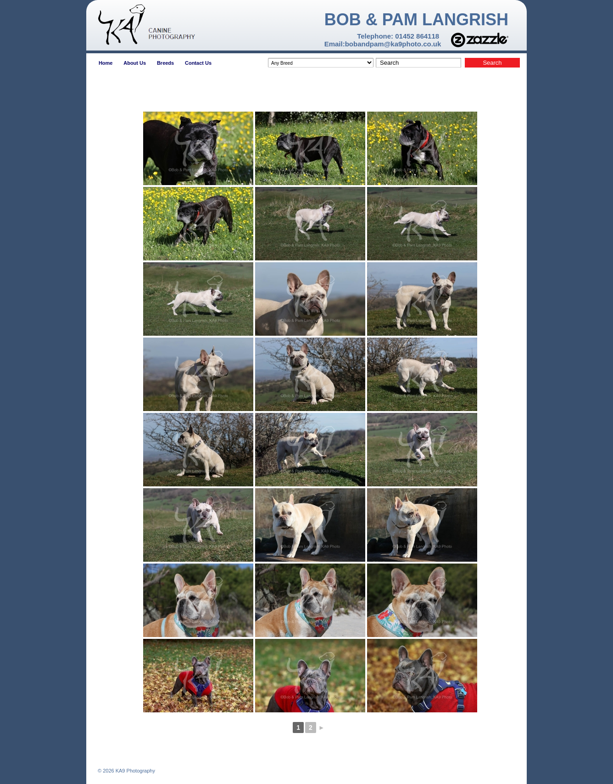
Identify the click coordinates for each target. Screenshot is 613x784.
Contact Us (198, 63)
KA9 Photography (134, 770)
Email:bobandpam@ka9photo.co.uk (382, 44)
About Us (134, 63)
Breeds (165, 63)
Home (106, 63)
